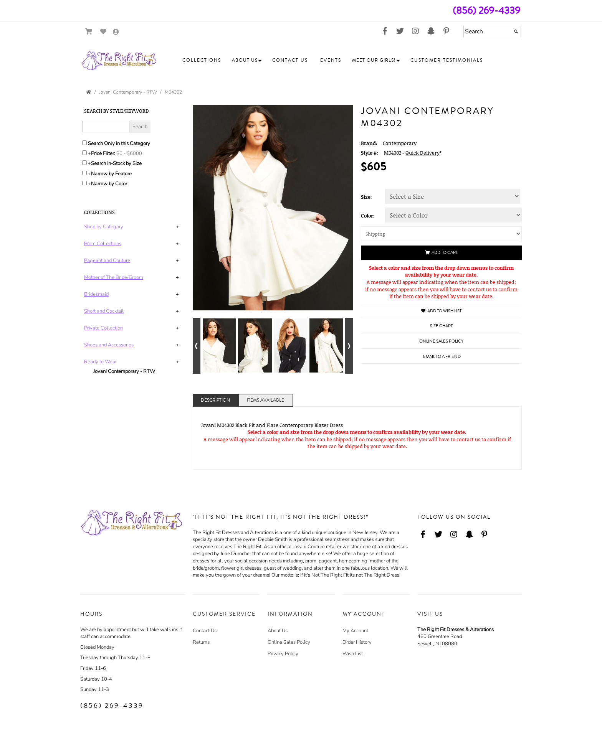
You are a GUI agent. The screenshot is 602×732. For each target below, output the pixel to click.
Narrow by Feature (111, 173)
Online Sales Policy (289, 642)
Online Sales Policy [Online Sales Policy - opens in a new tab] (441, 341)
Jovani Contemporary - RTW (124, 371)
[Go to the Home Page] (88, 92)
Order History (357, 642)
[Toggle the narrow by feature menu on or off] (84, 173)
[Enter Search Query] (105, 126)
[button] (201, 60)
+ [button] (177, 227)
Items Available (265, 400)
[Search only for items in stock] (84, 162)
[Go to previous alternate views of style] (197, 346)
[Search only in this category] (84, 142)
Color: (368, 215)
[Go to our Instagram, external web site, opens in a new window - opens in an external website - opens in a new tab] (415, 31)
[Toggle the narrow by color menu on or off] (84, 183)
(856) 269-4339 (486, 10)
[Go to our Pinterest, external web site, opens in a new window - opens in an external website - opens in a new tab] (446, 31)
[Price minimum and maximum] (131, 153)
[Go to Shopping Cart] (89, 32)
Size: (366, 196)
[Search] (492, 31)
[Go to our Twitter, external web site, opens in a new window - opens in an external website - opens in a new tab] (400, 31)
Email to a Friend (442, 356)
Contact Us (205, 630)
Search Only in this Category (119, 143)
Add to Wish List (441, 311)
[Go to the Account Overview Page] (116, 32)
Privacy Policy (283, 653)
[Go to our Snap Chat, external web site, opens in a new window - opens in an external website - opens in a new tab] (431, 31)
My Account (355, 630)
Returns (201, 642)
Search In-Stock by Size (116, 163)
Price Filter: (103, 153)
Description (215, 400)
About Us (278, 630)
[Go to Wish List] (103, 32)
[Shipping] (441, 233)
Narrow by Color (109, 183)
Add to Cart (441, 253)
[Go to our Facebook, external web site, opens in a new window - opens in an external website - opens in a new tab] (384, 31)
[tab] (132, 227)
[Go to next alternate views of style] (349, 346)
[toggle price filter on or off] (84, 152)
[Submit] (516, 31)
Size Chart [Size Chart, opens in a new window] (441, 326)
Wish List (352, 653)
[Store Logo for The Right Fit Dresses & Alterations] (118, 60)
